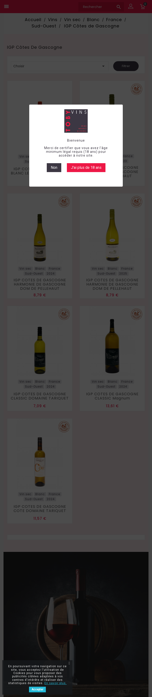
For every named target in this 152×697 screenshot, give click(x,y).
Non (54, 167)
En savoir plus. (55, 683)
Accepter (37, 689)
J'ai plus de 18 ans (86, 167)
